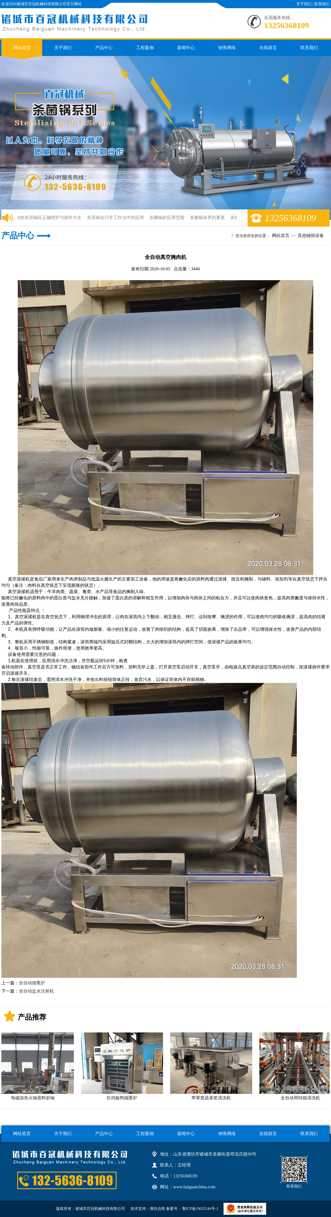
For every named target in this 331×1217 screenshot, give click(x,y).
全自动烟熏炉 (32, 983)
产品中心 (104, 47)
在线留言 (268, 47)
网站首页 (22, 47)
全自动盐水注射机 (36, 991)
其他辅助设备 (311, 235)
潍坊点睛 (157, 1209)
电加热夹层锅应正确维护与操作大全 (48, 217)
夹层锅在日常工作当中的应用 (116, 217)
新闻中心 (186, 47)
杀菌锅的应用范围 (168, 217)
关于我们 (304, 4)
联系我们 (322, 4)
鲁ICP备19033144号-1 (199, 1209)
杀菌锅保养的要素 (208, 217)
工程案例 (145, 47)
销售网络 (227, 47)
